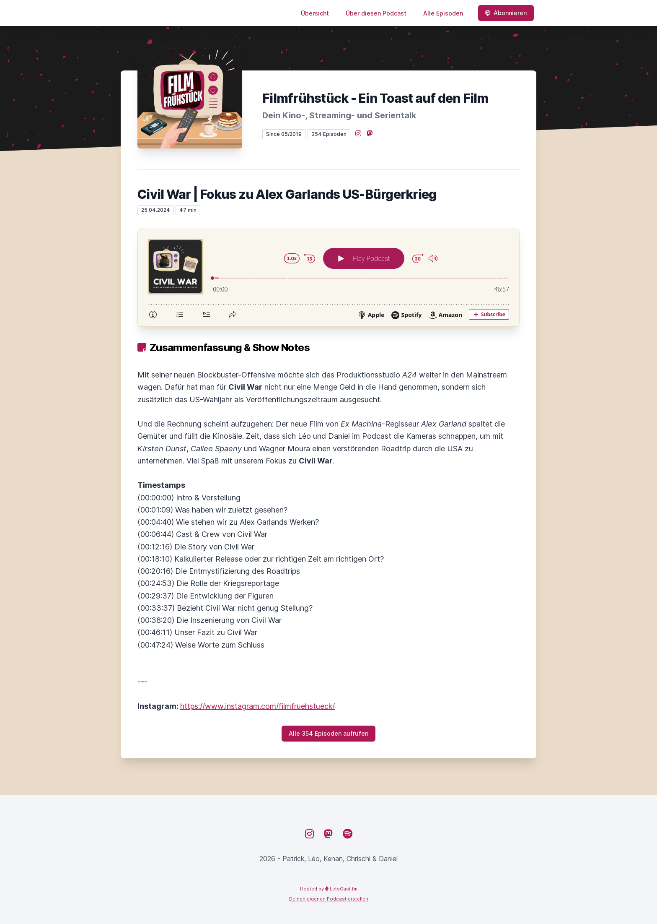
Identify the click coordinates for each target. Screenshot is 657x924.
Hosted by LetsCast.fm (328, 889)
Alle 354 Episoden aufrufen (328, 733)
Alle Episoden (443, 13)
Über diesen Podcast (376, 13)
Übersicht (315, 13)
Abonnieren (506, 12)
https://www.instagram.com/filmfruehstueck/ (257, 706)
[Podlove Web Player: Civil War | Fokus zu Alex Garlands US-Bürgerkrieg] (328, 277)
